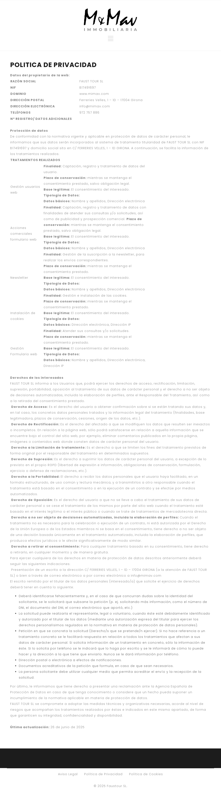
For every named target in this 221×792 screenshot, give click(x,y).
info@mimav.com (94, 106)
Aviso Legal (68, 774)
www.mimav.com (94, 94)
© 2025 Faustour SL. (111, 786)
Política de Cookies (146, 774)
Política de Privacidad (103, 774)
